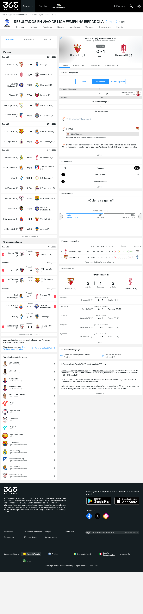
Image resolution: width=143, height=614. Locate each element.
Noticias (43, 6)
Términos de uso (30, 537)
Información (8, 532)
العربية (27, 560)
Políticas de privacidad (33, 532)
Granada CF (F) (81, 370)
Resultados (28, 6)
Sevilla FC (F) (67, 370)
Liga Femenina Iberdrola (19, 14)
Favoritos (119, 6)
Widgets (48, 532)
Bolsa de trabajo (51, 537)
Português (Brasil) (82, 554)
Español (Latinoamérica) (106, 554)
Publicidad (69, 532)
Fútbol (4, 14)
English (52, 554)
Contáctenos (9, 537)
